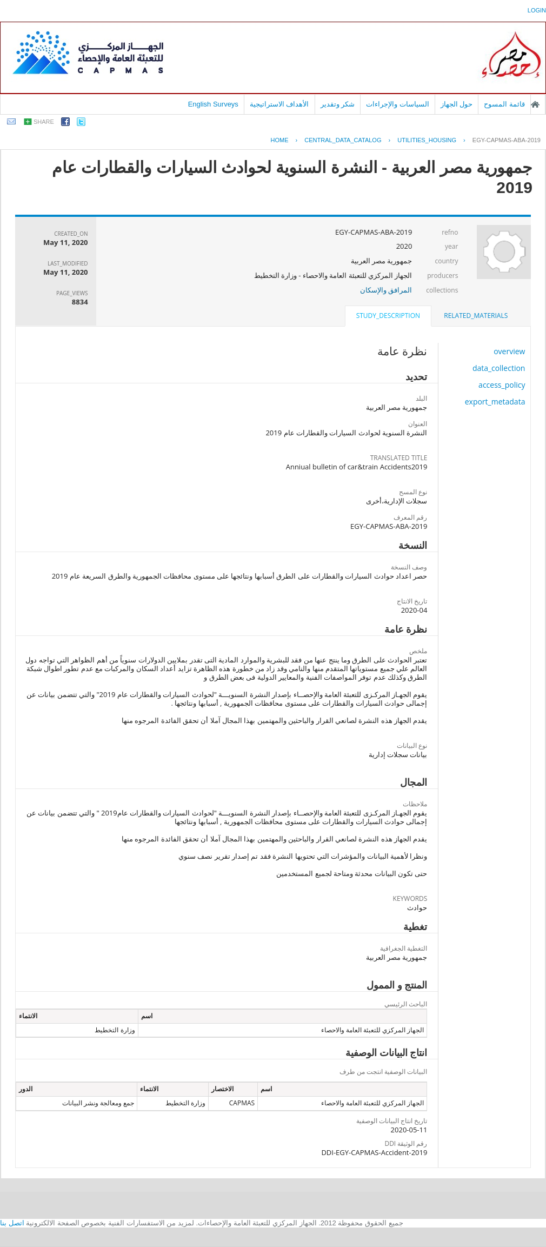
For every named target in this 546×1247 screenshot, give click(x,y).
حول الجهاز (457, 104)
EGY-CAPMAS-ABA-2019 (506, 140)
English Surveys (213, 104)
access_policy (501, 385)
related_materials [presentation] (476, 315)
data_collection (498, 368)
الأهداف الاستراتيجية (279, 104)
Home (279, 140)
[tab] (475, 316)
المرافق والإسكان (386, 290)
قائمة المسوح (504, 104)
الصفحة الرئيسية (535, 104)
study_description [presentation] (388, 315)
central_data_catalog (342, 140)
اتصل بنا (12, 1223)
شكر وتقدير (338, 104)
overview (509, 351)
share (44, 121)
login (537, 10)
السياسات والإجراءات (397, 104)
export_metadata (495, 401)
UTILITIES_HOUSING (426, 140)
